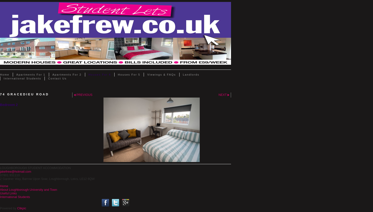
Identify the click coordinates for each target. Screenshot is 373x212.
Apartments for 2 (67, 74)
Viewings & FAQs (161, 74)
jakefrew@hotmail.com (15, 171)
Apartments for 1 (30, 74)
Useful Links (8, 193)
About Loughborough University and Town (28, 189)
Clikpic (21, 208)
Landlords (191, 74)
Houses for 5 (129, 74)
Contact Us (57, 78)
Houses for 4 (100, 74)
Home (4, 74)
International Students (22, 78)
